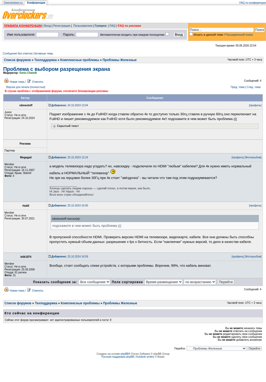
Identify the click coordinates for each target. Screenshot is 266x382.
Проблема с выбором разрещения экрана (56, 69)
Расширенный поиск (239, 34)
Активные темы (43, 53)
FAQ (113, 25)
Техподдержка (45, 60)
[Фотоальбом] (253, 157)
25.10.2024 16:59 (69, 256)
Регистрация (61, 25)
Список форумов (17, 60)
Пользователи (82, 25)
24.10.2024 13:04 (69, 105)
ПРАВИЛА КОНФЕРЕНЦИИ (23, 25)
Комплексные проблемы (79, 60)
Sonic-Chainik (28, 72)
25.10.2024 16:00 (69, 205)
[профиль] (255, 105)
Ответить (37, 81)
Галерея (100, 25)
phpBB (125, 353)
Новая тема (17, 81)
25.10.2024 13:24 (69, 157)
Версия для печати (18, 87)
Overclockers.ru (13, 2)
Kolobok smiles (145, 356)
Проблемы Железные (120, 60)
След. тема (253, 87)
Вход (47, 25)
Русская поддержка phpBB (118, 356)
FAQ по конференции (253, 2)
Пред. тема (238, 87)
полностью (37, 87)
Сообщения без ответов (17, 53)
